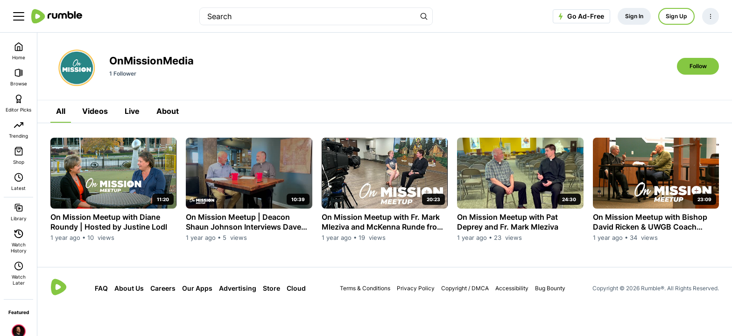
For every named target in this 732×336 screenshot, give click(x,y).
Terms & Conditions (365, 288)
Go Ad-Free (580, 16)
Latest (18, 182)
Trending (18, 129)
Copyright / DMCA (465, 288)
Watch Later (19, 273)
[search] (307, 16)
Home (18, 51)
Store (271, 288)
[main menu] (19, 16)
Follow (698, 66)
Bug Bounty (550, 288)
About (167, 111)
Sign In (634, 16)
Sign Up (676, 16)
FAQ (101, 288)
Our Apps (197, 288)
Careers (163, 288)
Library (19, 212)
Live (132, 111)
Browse (18, 77)
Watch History (19, 241)
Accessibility (511, 288)
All (60, 111)
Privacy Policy (416, 288)
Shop (18, 156)
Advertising (237, 288)
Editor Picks (18, 103)
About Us (129, 288)
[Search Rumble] (423, 16)
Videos (95, 111)
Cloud (296, 288)
